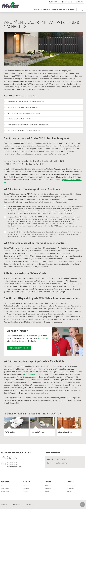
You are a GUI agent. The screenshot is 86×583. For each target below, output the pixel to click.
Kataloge (69, 491)
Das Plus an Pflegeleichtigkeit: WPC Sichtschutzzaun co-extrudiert (28, 125)
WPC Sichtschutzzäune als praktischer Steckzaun (23, 107)
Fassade (47, 491)
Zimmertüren (5, 491)
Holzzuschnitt (70, 488)
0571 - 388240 (43, 338)
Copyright (4, 504)
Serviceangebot (71, 486)
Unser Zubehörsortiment (32, 374)
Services (45, 9)
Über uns (71, 9)
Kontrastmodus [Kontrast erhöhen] (66, 1)
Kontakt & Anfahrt (78, 1)
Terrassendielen (27, 486)
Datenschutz (16, 504)
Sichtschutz (26, 488)
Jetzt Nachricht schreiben (18, 348)
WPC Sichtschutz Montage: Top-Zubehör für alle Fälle (24, 130)
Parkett (3, 486)
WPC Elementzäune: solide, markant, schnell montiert (24, 113)
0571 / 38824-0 (53, 1)
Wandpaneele (5, 488)
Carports (25, 491)
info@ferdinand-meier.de (14, 466)
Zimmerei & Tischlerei (58, 9)
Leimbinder (48, 488)
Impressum (29, 504)
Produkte (37, 9)
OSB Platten (48, 486)
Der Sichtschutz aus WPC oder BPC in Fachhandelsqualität (26, 102)
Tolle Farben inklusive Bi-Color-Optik (19, 119)
